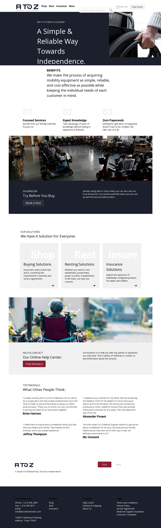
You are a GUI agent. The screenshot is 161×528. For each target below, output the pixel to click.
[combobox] (96, 10)
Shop (44, 6)
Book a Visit (33, 203)
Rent (51, 6)
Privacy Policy (123, 505)
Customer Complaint (126, 514)
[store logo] (27, 7)
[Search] (111, 10)
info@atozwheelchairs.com (28, 511)
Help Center (137, 6)
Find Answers (34, 364)
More (72, 6)
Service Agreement (126, 508)
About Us (87, 508)
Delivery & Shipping (92, 505)
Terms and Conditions (127, 502)
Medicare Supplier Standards (130, 511)
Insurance (61, 6)
